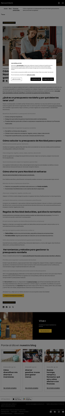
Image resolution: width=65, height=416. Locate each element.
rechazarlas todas (36, 79)
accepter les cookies (48, 79)
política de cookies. (31, 74)
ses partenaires (20, 65)
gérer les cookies (16, 79)
